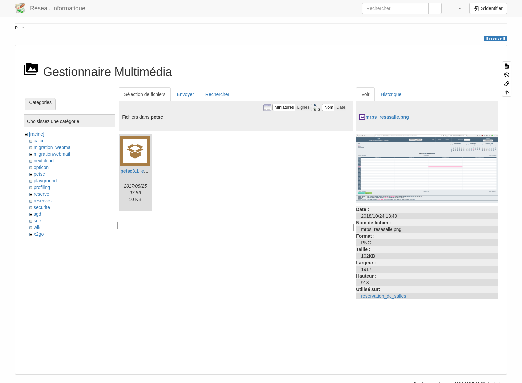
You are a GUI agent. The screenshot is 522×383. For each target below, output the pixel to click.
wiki (37, 227)
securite (42, 207)
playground (45, 180)
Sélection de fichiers (144, 94)
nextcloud (44, 160)
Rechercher (217, 94)
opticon (41, 167)
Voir (365, 94)
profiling (42, 187)
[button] (456, 8)
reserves (43, 200)
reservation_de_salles (383, 296)
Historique (391, 94)
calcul (40, 140)
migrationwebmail (52, 154)
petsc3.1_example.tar (143, 171)
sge (37, 220)
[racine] (36, 134)
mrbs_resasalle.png (387, 117)
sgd (37, 214)
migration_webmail (53, 147)
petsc (39, 174)
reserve (41, 194)
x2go (39, 234)
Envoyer (185, 94)
